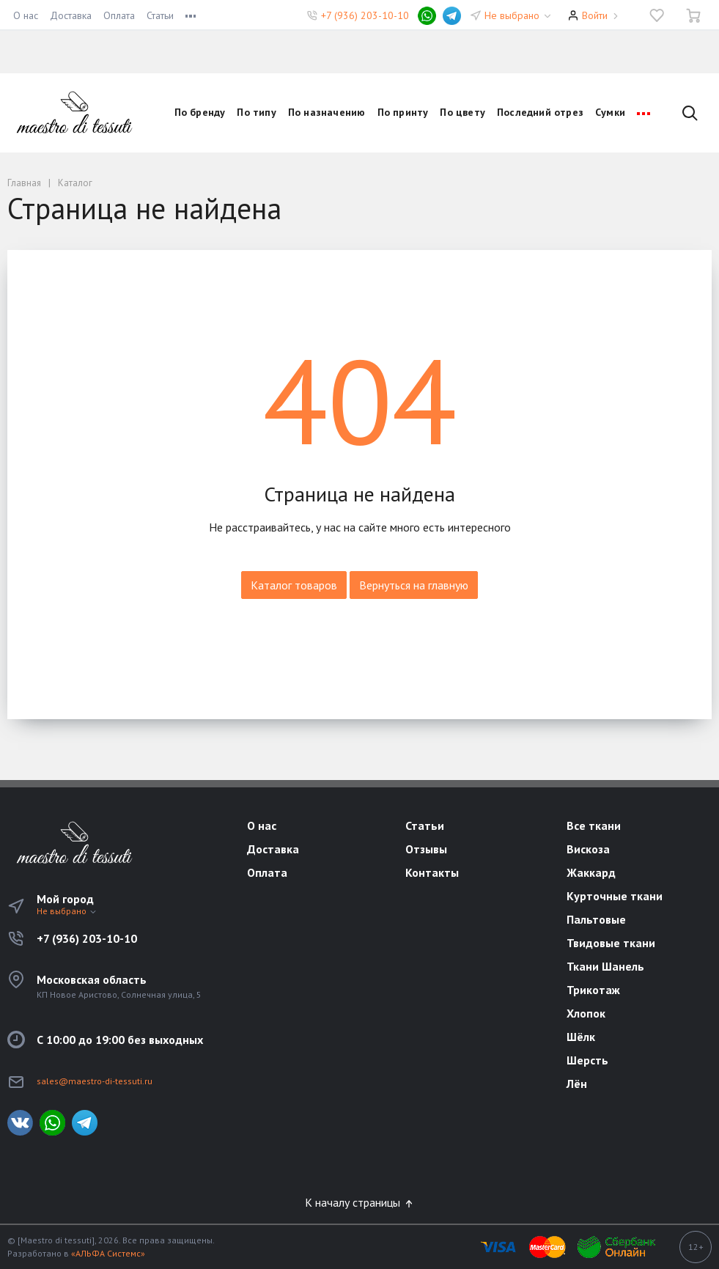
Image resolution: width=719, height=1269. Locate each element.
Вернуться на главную (413, 585)
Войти (595, 15)
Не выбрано (518, 15)
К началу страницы (360, 1202)
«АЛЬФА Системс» (108, 1253)
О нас (25, 15)
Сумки (610, 112)
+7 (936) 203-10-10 (365, 15)
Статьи (160, 15)
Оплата (119, 15)
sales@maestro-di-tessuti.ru (94, 1080)
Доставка (71, 15)
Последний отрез (540, 112)
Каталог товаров (294, 585)
